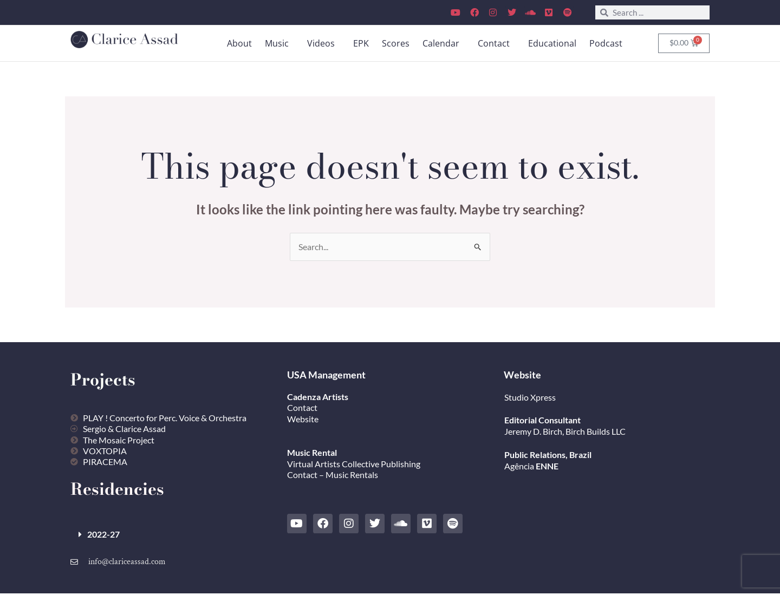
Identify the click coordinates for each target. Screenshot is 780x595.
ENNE (546, 466)
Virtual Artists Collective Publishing (354, 464)
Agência (519, 466)
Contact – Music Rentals (332, 475)
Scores (396, 43)
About (239, 43)
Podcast (605, 43)
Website (302, 419)
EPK (361, 43)
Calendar (440, 43)
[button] (279, 43)
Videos (321, 43)
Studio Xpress (530, 397)
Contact (494, 43)
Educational (552, 43)
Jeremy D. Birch (533, 432)
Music (277, 43)
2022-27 (103, 535)
